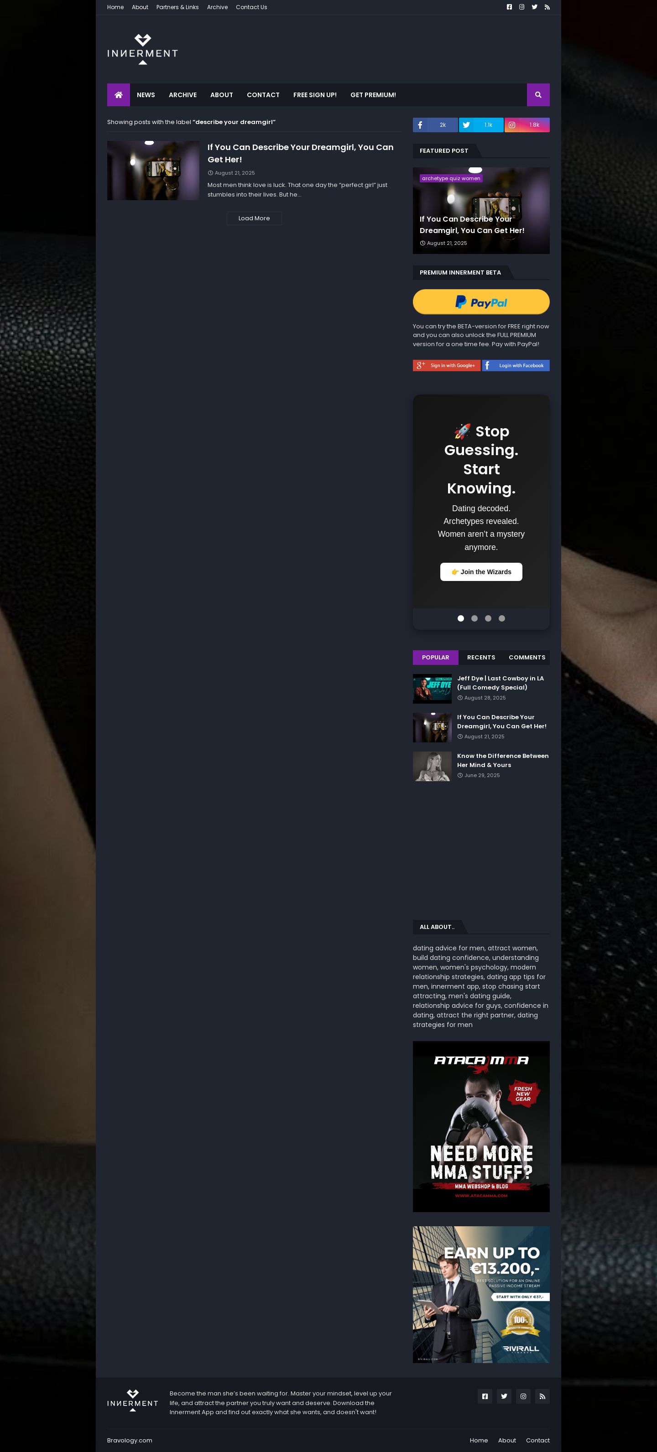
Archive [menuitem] (183, 94)
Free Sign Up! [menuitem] (315, 94)
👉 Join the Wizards (481, 572)
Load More (254, 218)
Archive (217, 7)
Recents (481, 657)
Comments (527, 657)
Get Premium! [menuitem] (373, 94)
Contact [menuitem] (263, 94)
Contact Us (251, 7)
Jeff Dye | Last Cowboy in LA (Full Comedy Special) (500, 683)
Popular (435, 657)
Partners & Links (177, 7)
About (140, 7)
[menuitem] (118, 94)
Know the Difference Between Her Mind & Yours (503, 760)
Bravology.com (129, 1440)
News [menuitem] (146, 94)
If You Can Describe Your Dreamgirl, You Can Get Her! (301, 153)
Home (115, 7)
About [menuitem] (221, 94)
